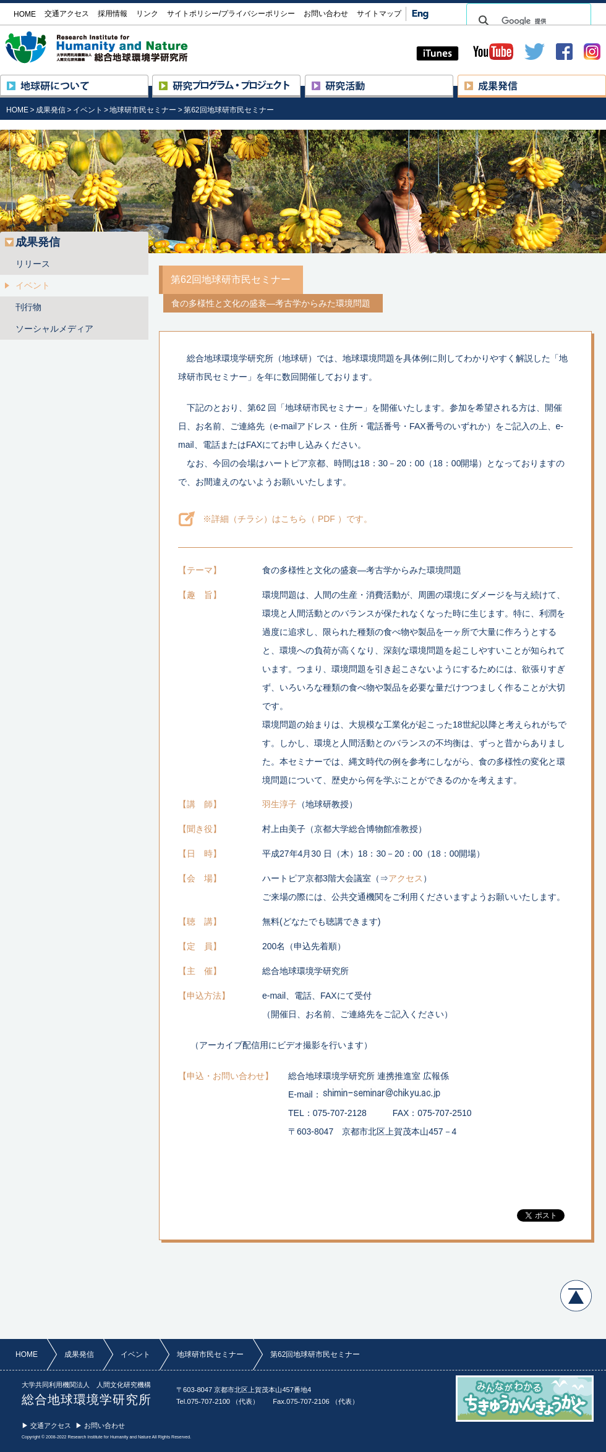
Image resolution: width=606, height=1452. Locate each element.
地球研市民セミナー (142, 110)
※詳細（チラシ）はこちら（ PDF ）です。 (287, 519)
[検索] (526, 21)
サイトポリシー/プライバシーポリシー (231, 13)
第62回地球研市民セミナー (228, 110)
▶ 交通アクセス (46, 1425)
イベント (88, 110)
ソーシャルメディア (54, 329)
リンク (147, 13)
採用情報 (112, 13)
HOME (17, 110)
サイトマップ (379, 13)
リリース (32, 264)
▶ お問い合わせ (100, 1425)
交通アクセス (67, 13)
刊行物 (28, 307)
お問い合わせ (326, 13)
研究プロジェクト (300, 80)
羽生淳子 (279, 804)
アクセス (405, 878)
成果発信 (605, 80)
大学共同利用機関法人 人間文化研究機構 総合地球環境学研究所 (120, 47)
